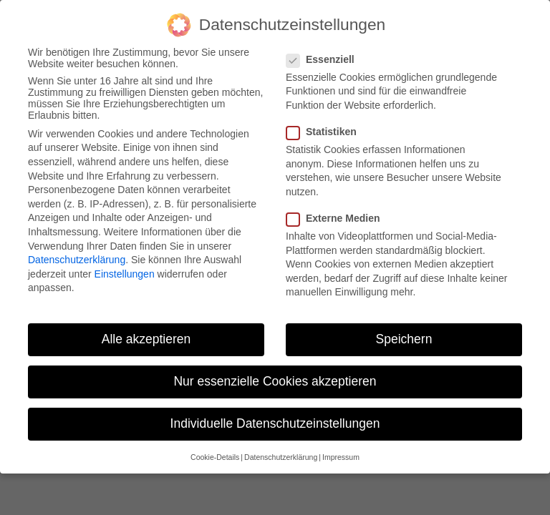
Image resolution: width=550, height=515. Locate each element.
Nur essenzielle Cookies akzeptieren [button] (274, 381)
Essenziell (325, 59)
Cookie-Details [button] (214, 457)
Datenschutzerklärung (76, 259)
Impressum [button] (341, 457)
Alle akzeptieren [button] (146, 339)
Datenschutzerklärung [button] (280, 457)
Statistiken (326, 131)
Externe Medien (337, 218)
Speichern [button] (404, 339)
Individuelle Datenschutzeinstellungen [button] (275, 423)
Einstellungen (125, 274)
